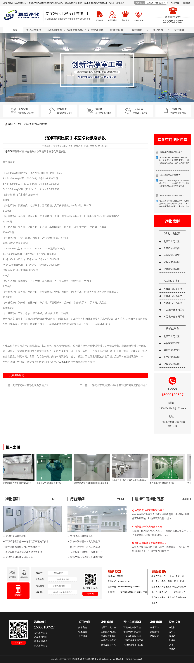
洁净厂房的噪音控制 (15, 536)
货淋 (171, 645)
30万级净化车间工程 (174, 316)
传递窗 (172, 649)
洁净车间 (7, 151)
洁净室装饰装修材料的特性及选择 (22, 547)
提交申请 (90, 593)
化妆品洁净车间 (172, 262)
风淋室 (172, 640)
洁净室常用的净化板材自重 (19, 557)
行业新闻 (154, 632)
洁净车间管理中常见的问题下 (85, 541)
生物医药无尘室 (172, 255)
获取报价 (187, 3)
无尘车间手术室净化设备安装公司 (30, 385)
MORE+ (57, 498)
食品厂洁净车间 (172, 248)
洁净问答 (43, 124)
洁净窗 (172, 636)
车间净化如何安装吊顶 (81, 536)
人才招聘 (82, 636)
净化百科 (33, 124)
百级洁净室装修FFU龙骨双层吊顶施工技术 (27, 541)
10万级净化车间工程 (174, 309)
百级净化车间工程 (173, 289)
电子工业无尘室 (172, 241)
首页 (25, 124)
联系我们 (82, 632)
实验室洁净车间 (172, 269)
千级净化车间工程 (173, 296)
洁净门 (172, 632)
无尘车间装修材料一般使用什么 (86, 552)
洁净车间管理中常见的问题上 (85, 547)
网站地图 (175, 3)
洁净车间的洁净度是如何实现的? (86, 557)
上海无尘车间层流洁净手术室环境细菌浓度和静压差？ (119, 385)
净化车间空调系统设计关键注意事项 (23, 552)
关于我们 (82, 627)
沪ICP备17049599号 (134, 659)
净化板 (172, 627)
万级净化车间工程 (173, 302)
